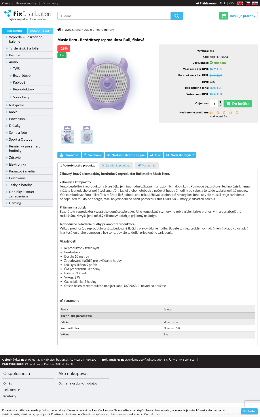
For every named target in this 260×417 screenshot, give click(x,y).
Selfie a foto (18, 132)
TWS (16, 68)
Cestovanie (17, 178)
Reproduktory (23, 89)
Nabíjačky (16, 105)
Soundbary (21, 97)
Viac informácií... (154, 414)
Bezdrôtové (21, 75)
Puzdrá (14, 55)
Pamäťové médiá (22, 171)
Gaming (15, 203)
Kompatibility (40, 31)
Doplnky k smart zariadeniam (21, 193)
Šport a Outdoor (21, 139)
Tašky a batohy (20, 185)
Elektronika (17, 164)
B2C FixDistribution (27, 15)
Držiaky (15, 125)
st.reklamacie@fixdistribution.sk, (147, 360)
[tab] (77, 165)
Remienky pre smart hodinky (24, 148)
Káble (13, 112)
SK (254, 3)
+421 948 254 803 (184, 360)
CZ (246, 3)
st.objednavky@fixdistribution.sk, (47, 360)
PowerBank (18, 119)
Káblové (19, 82)
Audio (13, 62)
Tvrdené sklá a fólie (23, 48)
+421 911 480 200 (85, 360)
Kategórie (14, 31)
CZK (231, 3)
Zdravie (15, 157)
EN (239, 3)
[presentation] (78, 166)
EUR (223, 3)
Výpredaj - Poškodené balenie (25, 39)
